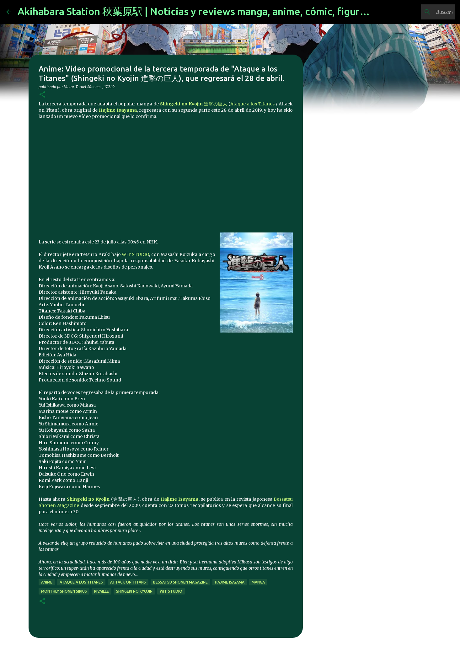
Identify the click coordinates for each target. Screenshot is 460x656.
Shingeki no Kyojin (88, 499)
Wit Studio (171, 591)
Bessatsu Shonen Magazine (180, 582)
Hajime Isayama (229, 582)
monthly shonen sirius (64, 591)
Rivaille (101, 591)
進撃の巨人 (193, 104)
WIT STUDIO (135, 254)
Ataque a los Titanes (252, 104)
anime (46, 582)
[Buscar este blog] (422, 11)
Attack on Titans (128, 582)
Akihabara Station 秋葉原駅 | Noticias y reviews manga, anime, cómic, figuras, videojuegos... (229, 11)
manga (258, 582)
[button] (42, 95)
